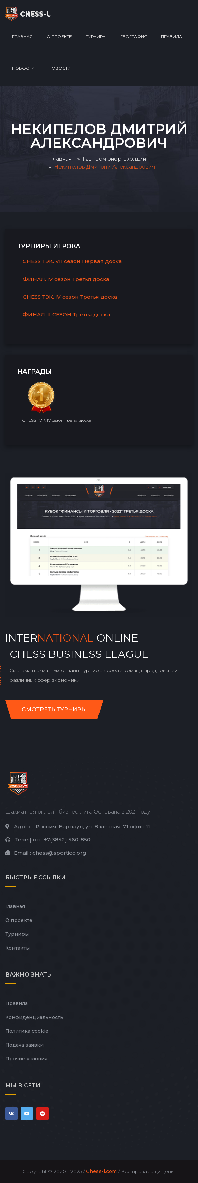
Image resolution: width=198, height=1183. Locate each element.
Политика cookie (26, 1031)
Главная (22, 36)
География (133, 36)
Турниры (96, 36)
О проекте (59, 36)
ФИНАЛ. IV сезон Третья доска (66, 279)
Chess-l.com (101, 1171)
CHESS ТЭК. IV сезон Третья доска (70, 297)
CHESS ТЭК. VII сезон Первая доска (72, 261)
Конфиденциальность (34, 1017)
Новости (23, 68)
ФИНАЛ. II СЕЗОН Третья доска (66, 314)
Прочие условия (26, 1059)
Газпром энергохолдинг (115, 158)
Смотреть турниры (54, 709)
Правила (171, 36)
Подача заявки (24, 1045)
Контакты (17, 948)
